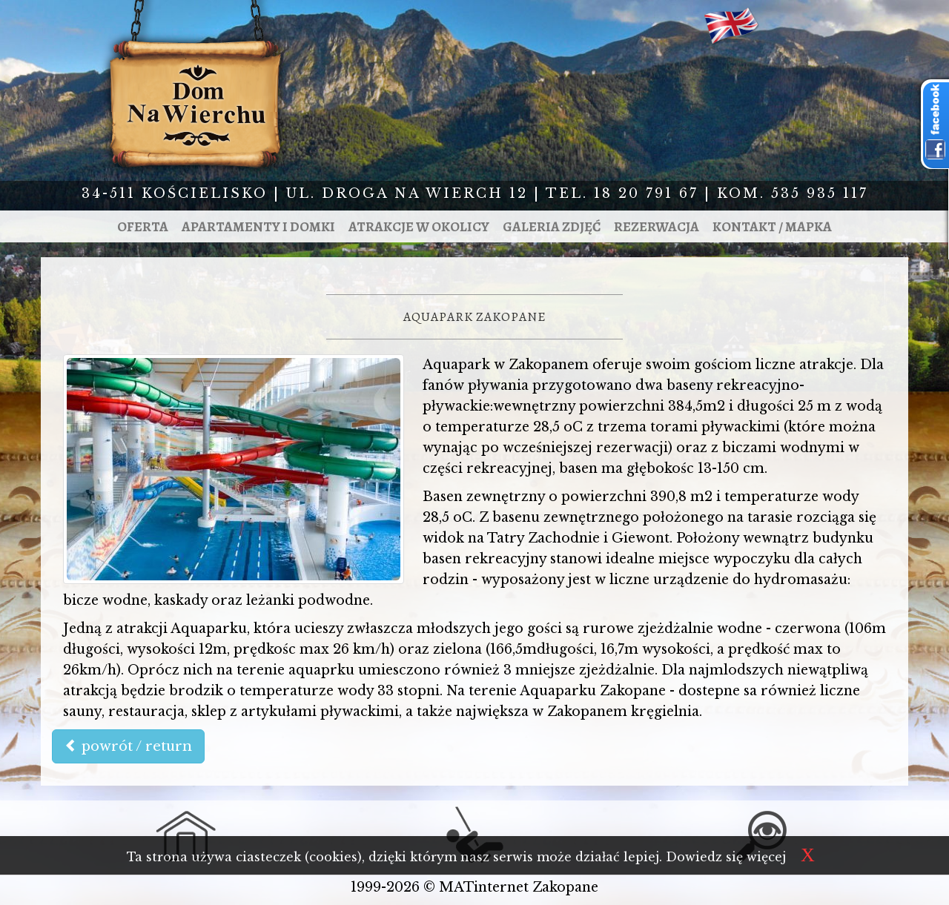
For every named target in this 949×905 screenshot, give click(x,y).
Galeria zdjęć (552, 226)
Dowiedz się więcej (726, 856)
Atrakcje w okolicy (418, 226)
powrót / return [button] (128, 746)
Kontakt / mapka (772, 226)
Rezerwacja (656, 226)
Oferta (142, 226)
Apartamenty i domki (258, 226)
